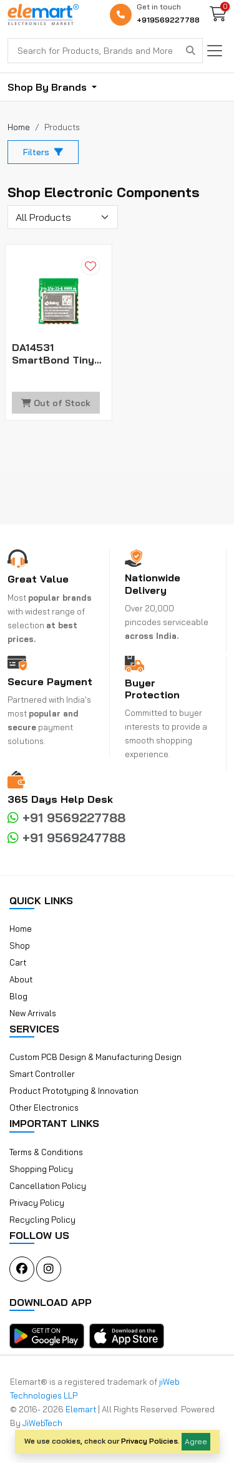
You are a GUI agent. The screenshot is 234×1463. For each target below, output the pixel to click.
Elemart (82, 1409)
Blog (18, 996)
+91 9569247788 (66, 837)
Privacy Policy (36, 1203)
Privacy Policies (149, 1440)
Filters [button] (43, 152)
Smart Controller (42, 1074)
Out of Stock (55, 403)
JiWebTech (42, 1423)
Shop (19, 945)
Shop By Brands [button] (48, 87)
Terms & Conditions (46, 1152)
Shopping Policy (41, 1169)
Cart (17, 962)
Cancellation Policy (47, 1186)
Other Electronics (44, 1108)
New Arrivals (32, 1013)
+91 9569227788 (66, 817)
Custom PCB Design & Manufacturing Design (95, 1057)
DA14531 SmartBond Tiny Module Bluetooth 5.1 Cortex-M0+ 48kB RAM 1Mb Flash (58, 353)
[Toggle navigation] (215, 51)
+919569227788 (168, 19)
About (20, 979)
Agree (196, 1441)
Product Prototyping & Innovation (74, 1091)
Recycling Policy (42, 1220)
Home (20, 929)
